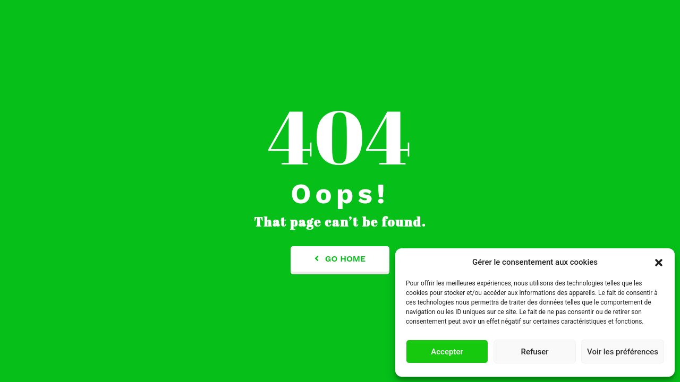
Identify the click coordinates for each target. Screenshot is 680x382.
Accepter (447, 352)
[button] (658, 262)
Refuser (534, 352)
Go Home (340, 259)
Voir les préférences (622, 352)
